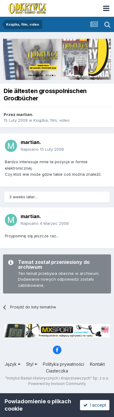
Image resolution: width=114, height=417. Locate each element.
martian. (24, 114)
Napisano (42, 149)
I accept (94, 405)
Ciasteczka (57, 370)
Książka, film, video (51, 120)
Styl (31, 364)
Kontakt (97, 364)
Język (12, 364)
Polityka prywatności (63, 364)
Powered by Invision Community (57, 383)
